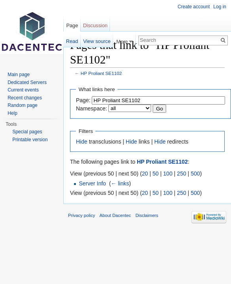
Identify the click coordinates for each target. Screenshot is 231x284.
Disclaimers (146, 215)
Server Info (92, 183)
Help (12, 113)
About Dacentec (115, 215)
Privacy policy (81, 215)
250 (181, 173)
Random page (22, 105)
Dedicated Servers (27, 82)
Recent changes (25, 98)
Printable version (29, 139)
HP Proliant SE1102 (101, 73)
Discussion (95, 25)
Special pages (27, 132)
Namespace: (91, 108)
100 (167, 173)
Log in (219, 6)
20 (145, 173)
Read (72, 41)
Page (72, 25)
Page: (83, 100)
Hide (81, 141)
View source (96, 41)
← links (120, 183)
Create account (194, 6)
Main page (19, 74)
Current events (23, 90)
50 (156, 173)
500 (195, 173)
